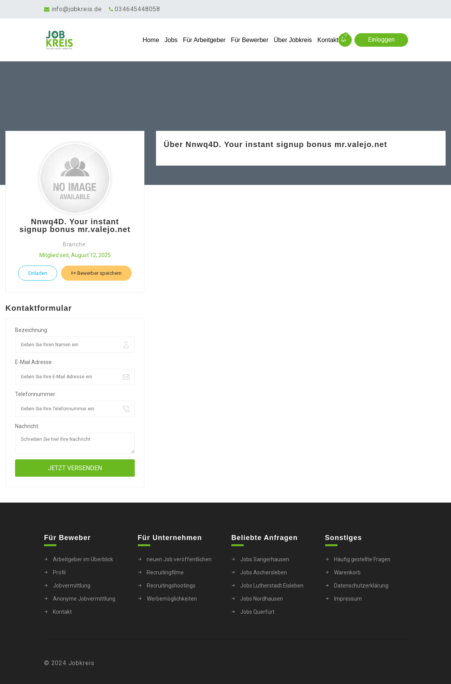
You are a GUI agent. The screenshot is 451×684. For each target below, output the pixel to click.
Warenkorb (347, 572)
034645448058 (137, 9)
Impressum (348, 599)
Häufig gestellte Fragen (362, 559)
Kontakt (327, 40)
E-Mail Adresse (33, 362)
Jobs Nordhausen (261, 599)
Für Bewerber (249, 40)
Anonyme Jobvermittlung (84, 599)
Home (150, 40)
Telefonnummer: (35, 394)
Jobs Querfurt (257, 612)
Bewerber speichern (96, 273)
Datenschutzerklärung (361, 585)
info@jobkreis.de (76, 9)
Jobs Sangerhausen (264, 559)
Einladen (37, 273)
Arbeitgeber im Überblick (83, 559)
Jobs (171, 40)
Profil (59, 572)
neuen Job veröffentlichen (179, 559)
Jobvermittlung (71, 585)
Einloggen (381, 39)
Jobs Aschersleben (263, 572)
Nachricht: (27, 426)
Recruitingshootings (171, 585)
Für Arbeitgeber (204, 40)
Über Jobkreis (293, 40)
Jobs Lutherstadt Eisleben (271, 585)
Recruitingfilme (165, 572)
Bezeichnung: (31, 330)
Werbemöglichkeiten (172, 599)
